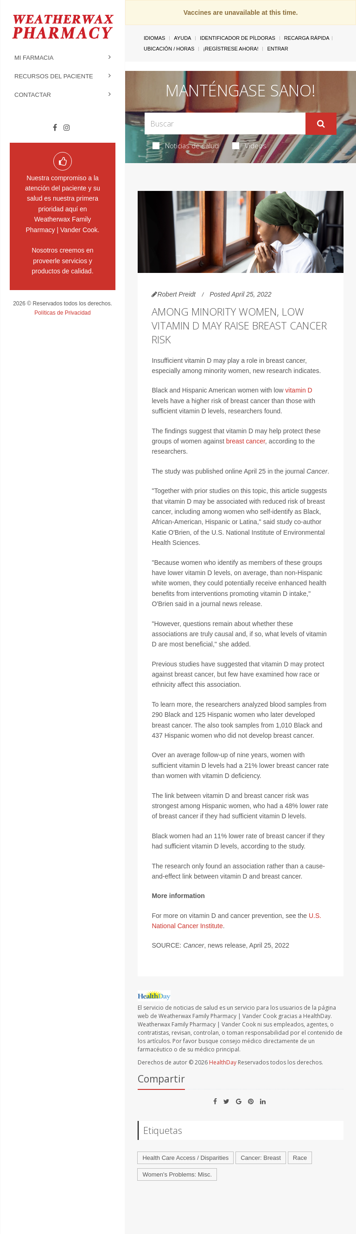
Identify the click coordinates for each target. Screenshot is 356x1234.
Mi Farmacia (34, 57)
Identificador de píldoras (237, 38)
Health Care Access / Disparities (185, 1157)
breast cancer (245, 441)
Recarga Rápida (307, 38)
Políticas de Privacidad (62, 313)
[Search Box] (225, 123)
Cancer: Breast (261, 1157)
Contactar (32, 94)
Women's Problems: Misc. (177, 1174)
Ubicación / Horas (169, 48)
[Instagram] (67, 128)
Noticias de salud (186, 145)
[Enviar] (321, 124)
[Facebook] (55, 128)
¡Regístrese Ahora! (230, 48)
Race (300, 1157)
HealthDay (222, 1062)
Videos (249, 145)
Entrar (277, 48)
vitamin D (298, 390)
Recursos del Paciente (53, 76)
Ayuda (182, 38)
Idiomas (154, 38)
